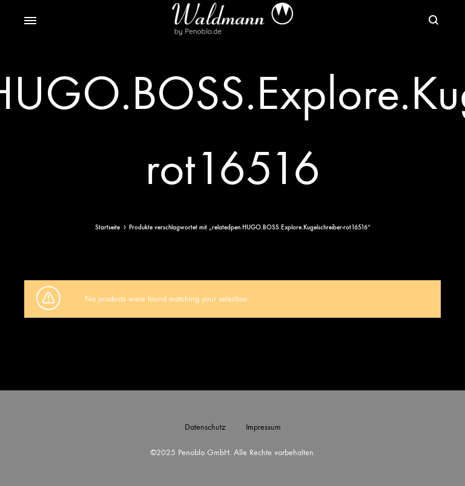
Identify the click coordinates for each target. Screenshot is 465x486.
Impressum (263, 427)
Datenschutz (205, 427)
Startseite (107, 227)
